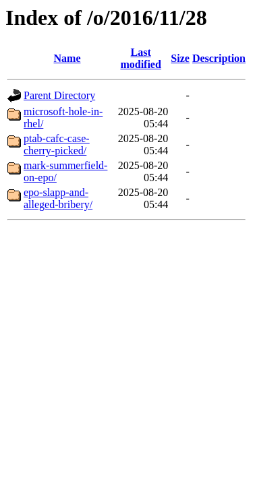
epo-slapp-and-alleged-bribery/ (58, 198)
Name (67, 58)
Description (219, 58)
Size (180, 58)
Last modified (140, 58)
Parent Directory (59, 95)
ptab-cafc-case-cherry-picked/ (57, 144)
